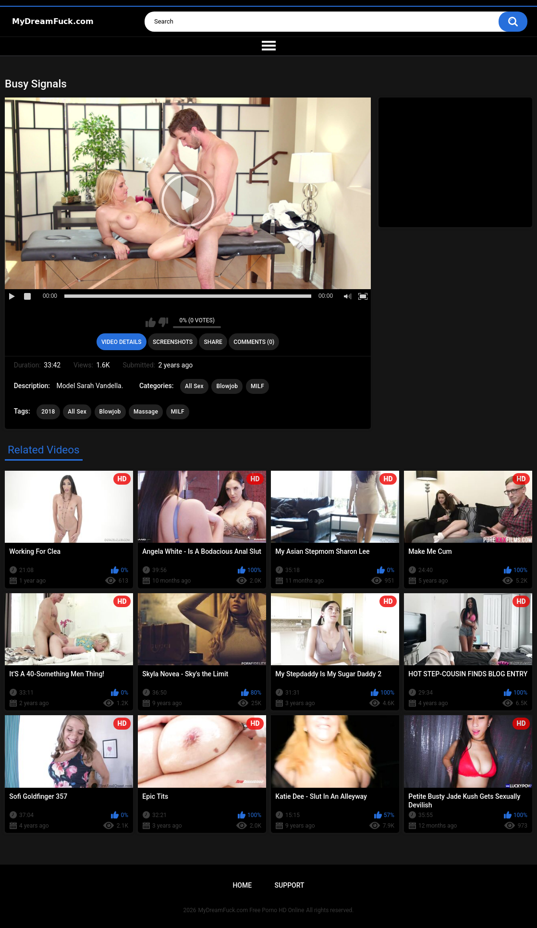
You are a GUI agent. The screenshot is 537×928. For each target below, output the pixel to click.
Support (290, 885)
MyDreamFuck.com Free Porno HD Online (251, 910)
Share (213, 342)
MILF (257, 386)
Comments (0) (253, 342)
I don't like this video (163, 322)
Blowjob (227, 386)
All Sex (194, 386)
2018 (48, 411)
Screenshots (173, 342)
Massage (146, 411)
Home (242, 885)
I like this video (151, 322)
